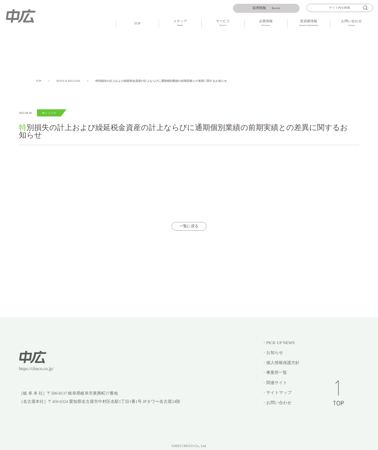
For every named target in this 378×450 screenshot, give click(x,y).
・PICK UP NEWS (278, 343)
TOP (137, 23)
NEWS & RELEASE (68, 81)
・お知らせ (272, 353)
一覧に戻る (189, 226)
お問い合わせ (351, 23)
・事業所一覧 (274, 372)
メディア (180, 23)
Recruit (266, 8)
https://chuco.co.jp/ (36, 368)
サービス (223, 23)
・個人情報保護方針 (280, 363)
